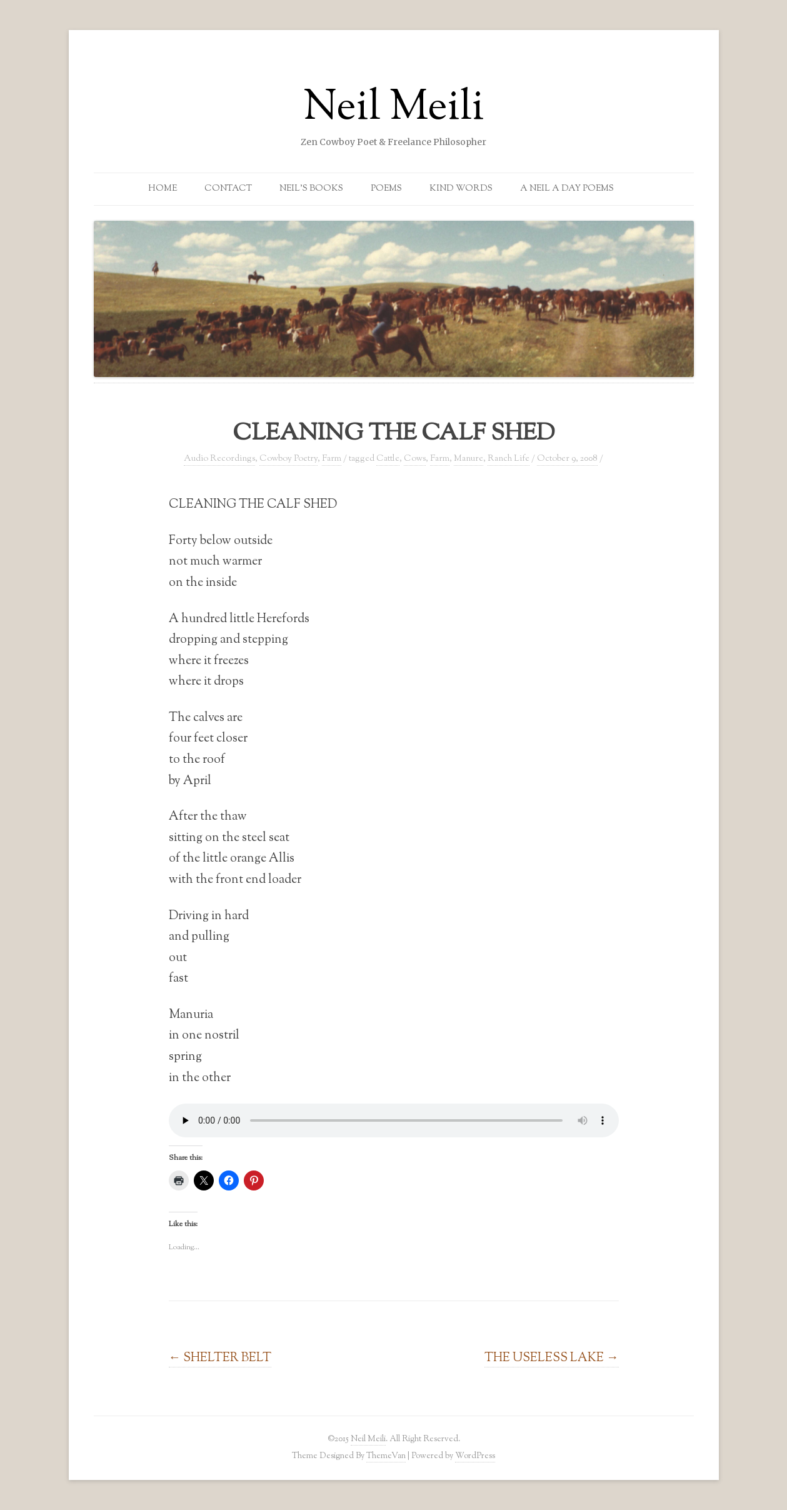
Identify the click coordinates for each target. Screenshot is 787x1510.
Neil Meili (393, 108)
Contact (228, 189)
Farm (331, 459)
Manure (468, 459)
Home (162, 189)
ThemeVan (386, 1456)
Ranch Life (508, 459)
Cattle (387, 459)
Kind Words (461, 189)
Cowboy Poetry (288, 459)
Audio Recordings (219, 459)
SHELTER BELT (220, 1358)
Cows (415, 459)
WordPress (475, 1456)
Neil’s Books (311, 189)
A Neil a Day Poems (567, 189)
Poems (386, 189)
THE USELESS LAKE (551, 1358)
